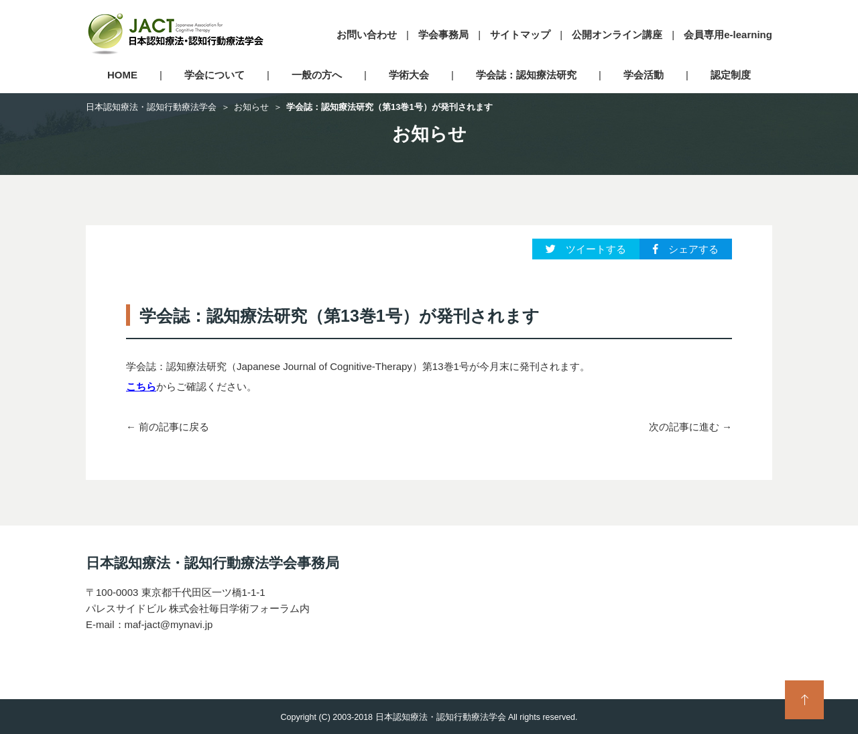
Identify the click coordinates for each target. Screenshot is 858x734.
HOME (122, 74)
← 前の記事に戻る (167, 426)
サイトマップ (520, 34)
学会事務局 (443, 34)
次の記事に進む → (690, 426)
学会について (214, 74)
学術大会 (409, 74)
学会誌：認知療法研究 (526, 74)
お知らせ (251, 107)
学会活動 (643, 74)
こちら (141, 386)
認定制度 (731, 74)
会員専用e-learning (728, 34)
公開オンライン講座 (617, 34)
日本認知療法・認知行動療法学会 (151, 107)
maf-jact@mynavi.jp (169, 624)
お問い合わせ (366, 34)
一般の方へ (317, 74)
